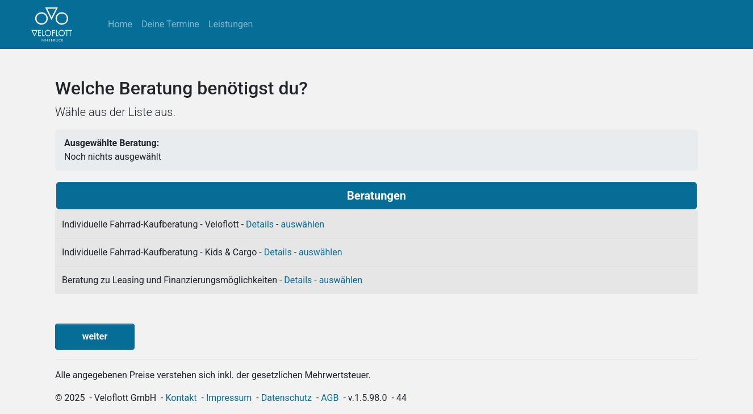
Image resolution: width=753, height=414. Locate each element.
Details (260, 224)
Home (120, 24)
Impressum (229, 397)
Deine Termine (170, 24)
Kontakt (181, 397)
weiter (95, 336)
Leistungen (230, 24)
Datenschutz (286, 397)
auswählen (302, 224)
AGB (329, 397)
